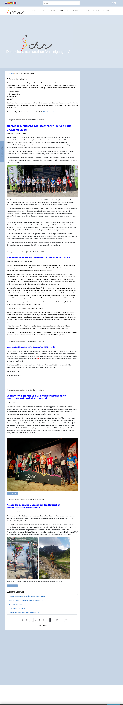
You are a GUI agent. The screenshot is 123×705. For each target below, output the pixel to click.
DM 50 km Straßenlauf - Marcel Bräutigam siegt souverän (27, 596)
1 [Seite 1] (18, 620)
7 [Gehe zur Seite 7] (43, 620)
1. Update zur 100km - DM (17, 608)
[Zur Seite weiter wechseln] (61, 620)
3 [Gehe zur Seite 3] (26, 620)
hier (37, 358)
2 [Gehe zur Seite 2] (22, 620)
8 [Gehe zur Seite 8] (47, 620)
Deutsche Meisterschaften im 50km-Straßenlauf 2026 (26, 600)
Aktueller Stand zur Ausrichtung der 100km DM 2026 (25, 612)
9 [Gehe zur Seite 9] (52, 620)
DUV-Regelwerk (48, 112)
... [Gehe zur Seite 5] (35, 620)
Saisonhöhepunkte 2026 (16, 604)
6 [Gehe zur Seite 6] (39, 620)
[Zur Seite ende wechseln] (66, 620)
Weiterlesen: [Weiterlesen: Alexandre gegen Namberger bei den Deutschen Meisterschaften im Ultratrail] (12, 586)
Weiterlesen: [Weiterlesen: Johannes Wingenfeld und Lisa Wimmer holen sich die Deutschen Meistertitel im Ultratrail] (12, 494)
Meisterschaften (20, 120)
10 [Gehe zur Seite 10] (57, 620)
